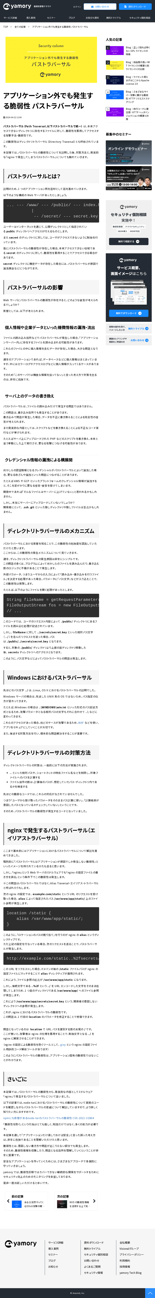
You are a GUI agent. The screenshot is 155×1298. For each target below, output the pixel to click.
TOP (5, 26)
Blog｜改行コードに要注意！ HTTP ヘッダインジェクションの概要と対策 (137, 114)
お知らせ (53, 1267)
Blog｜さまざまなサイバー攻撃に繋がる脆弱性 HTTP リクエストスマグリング (138, 97)
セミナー (51, 17)
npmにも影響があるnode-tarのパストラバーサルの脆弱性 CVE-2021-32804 (48, 1118)
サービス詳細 (10, 17)
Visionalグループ (129, 1248)
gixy (63, 1044)
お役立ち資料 (92, 17)
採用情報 (125, 1267)
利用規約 (125, 1260)
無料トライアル (113, 17)
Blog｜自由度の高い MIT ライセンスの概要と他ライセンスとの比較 (138, 65)
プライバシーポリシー (132, 1254)
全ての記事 (20, 26)
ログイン (77, 6)
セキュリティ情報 (93, 1273)
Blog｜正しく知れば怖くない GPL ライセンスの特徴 (138, 51)
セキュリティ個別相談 (139, 17)
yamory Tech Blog (131, 1273)
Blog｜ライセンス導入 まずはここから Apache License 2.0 (137, 80)
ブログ (72, 17)
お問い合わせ (102, 6)
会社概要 (125, 1242)
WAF (81, 723)
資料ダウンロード (137, 6)
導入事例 (30, 17)
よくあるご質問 (92, 1267)
